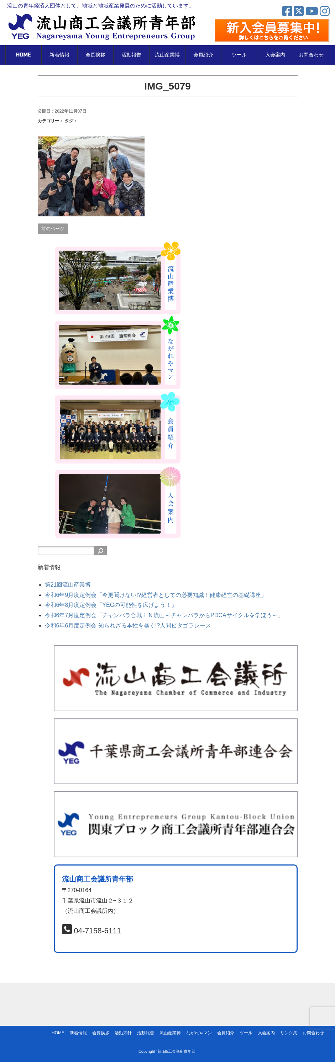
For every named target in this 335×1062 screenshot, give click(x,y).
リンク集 (288, 1032)
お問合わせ (311, 55)
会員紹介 (203, 55)
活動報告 (131, 55)
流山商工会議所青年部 (175, 1051)
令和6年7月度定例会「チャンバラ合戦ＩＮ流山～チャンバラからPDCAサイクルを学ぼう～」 (164, 615)
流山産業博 (167, 55)
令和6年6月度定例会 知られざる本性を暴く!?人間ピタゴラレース (128, 625)
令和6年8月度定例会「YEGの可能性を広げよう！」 (111, 605)
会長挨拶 (95, 55)
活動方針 (123, 1032)
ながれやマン (199, 1032)
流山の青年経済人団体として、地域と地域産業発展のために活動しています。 (100, 5)
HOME (23, 55)
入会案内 (275, 55)
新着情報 (59, 55)
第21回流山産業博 (68, 585)
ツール (239, 55)
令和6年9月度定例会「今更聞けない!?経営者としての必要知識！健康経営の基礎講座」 (156, 595)
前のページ (52, 228)
